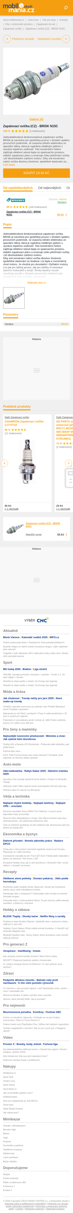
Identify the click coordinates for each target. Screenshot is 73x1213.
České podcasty (10, 1178)
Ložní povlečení (10, 1157)
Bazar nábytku (10, 1161)
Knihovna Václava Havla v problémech (21, 1060)
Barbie (6, 1133)
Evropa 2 (7, 1190)
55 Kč (60, 214)
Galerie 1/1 (36, 119)
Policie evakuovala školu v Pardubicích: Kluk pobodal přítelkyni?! (34, 642)
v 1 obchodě (11, 508)
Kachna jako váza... (12, 751)
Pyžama (7, 1141)
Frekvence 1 (9, 1186)
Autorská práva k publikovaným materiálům (25, 1203)
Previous (4, 463)
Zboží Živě (8, 1077)
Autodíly (63, 20)
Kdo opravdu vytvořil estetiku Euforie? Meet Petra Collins (30, 956)
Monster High (9, 1129)
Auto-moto (33, 20)
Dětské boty (8, 1153)
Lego (5, 1137)
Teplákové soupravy (12, 1149)
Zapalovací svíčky (12, 28)
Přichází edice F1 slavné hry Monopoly (21, 790)
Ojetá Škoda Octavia (13, 1108)
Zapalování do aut (45, 24)
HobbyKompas (10, 1097)
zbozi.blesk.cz (9, 1089)
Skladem (62, 202)
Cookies (19, 1209)
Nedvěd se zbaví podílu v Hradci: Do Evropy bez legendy (30, 681)
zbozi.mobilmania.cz (13, 20)
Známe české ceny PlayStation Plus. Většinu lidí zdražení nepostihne (36, 1024)
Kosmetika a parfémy (13, 1145)
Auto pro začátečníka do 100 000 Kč (20, 1101)
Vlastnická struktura (55, 1209)
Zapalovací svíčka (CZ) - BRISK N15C (30, 126)
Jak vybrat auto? (11, 1112)
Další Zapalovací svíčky (17, 417)
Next (68, 463)
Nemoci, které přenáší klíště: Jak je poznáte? (24, 999)
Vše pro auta (49, 20)
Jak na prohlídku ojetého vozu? (18, 1093)
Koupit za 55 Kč (36, 173)
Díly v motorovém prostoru (19, 24)
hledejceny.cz (9, 1073)
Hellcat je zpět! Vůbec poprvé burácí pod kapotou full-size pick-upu (34, 786)
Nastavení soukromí (34, 1209)
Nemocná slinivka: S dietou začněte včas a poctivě (27, 995)
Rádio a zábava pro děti (14, 1182)
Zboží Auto (8, 1105)
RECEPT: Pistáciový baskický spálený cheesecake (27, 960)
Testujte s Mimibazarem (14, 1125)
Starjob (6, 1174)
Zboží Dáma (9, 1085)
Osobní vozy (9, 1081)
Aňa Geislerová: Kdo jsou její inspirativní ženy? (25, 1056)
